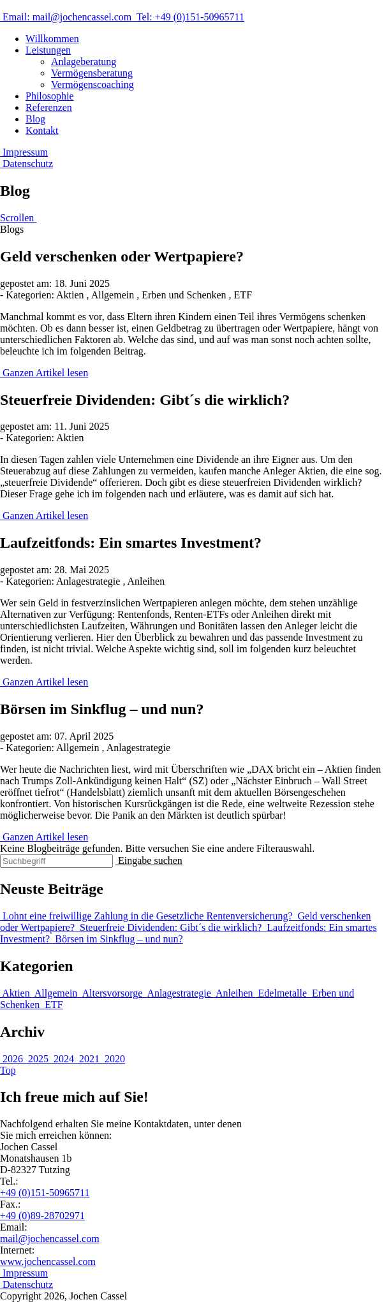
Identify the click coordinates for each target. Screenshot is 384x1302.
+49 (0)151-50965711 (44, 1192)
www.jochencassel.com (48, 1261)
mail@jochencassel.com (50, 1238)
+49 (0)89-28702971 (42, 1215)
